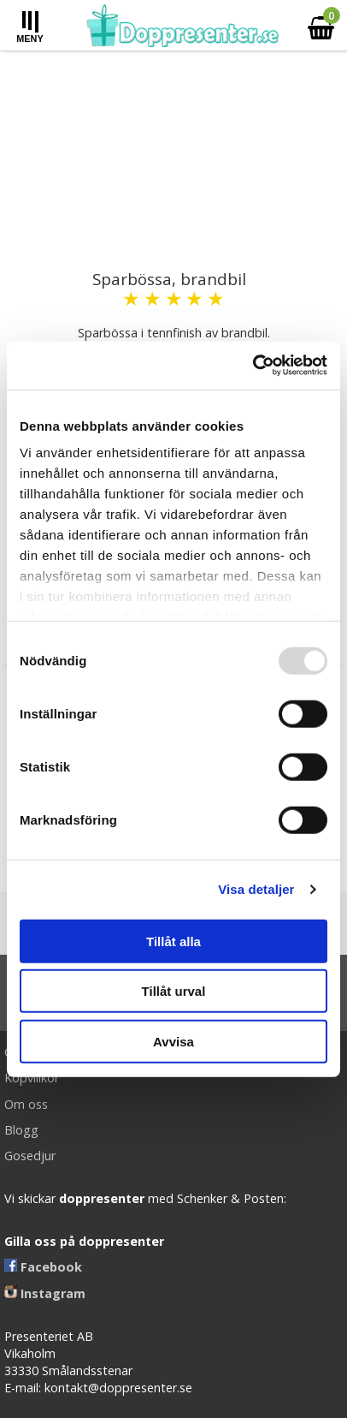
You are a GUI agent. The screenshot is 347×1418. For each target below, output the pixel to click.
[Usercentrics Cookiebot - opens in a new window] (252, 365)
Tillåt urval (174, 991)
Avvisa (173, 1041)
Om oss (26, 1104)
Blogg (21, 1130)
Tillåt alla (173, 940)
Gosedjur (30, 1155)
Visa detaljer (256, 889)
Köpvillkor (31, 1077)
